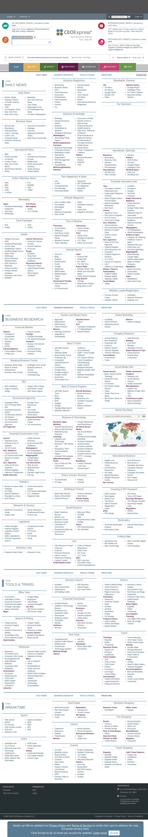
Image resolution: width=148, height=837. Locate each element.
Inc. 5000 (81, 261)
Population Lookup (12, 496)
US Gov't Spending (135, 249)
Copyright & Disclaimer (103, 816)
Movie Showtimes (84, 731)
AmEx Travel (110, 662)
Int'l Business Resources (110, 469)
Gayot (79, 736)
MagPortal (59, 269)
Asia (29, 154)
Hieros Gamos (61, 555)
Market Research (112, 475)
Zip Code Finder (84, 589)
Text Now (8, 211)
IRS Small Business (85, 527)
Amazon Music (133, 736)
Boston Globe (10, 97)
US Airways (109, 616)
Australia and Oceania (36, 157)
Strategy (58, 162)
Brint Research (111, 340)
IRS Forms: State (34, 611)
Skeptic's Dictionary (85, 752)
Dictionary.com (11, 676)
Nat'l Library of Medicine (11, 264)
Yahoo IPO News (134, 496)
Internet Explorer (84, 615)
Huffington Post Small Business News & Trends (36, 367)
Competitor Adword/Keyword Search (62, 362)
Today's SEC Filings (35, 386)
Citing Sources (133, 353)
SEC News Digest (34, 391)
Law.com (31, 131)
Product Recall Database (11, 272)
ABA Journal (32, 465)
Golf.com (8, 729)
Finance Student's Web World (84, 494)
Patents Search (111, 348)
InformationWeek (62, 191)
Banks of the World (63, 496)
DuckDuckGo (60, 261)
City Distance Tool (134, 589)
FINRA (130, 511)
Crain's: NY (9, 135)
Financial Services (85, 126)
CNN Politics (132, 160)
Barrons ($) (9, 126)
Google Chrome (84, 613)
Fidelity (80, 480)
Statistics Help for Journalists (134, 214)
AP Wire (108, 87)
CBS (7, 187)
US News (81, 97)
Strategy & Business (63, 133)
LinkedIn (130, 186)
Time (79, 92)
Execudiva (109, 67)
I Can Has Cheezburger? (83, 467)
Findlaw (30, 470)
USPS (30, 227)
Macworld (81, 181)
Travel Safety (110, 674)
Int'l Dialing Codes (62, 592)
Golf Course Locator (13, 727)
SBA (79, 517)
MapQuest (31, 599)
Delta (107, 604)
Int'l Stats (8, 491)
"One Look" (9, 678)
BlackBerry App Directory (61, 433)
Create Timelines (84, 463)
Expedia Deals (111, 762)
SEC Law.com (83, 560)
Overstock (131, 741)
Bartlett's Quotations (35, 635)
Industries (68, 67)
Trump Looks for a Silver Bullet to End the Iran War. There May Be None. (126, 31)
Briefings (58, 118)
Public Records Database (33, 669)
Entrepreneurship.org (63, 529)
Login (137, 17)
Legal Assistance (112, 681)
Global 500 (81, 259)
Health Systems (83, 128)
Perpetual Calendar (85, 238)
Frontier (108, 606)
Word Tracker (83, 377)
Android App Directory (64, 427)
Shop (128, 67)
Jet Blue (108, 609)
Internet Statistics (12, 493)
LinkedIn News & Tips (86, 454)
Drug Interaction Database (34, 259)
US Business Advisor (13, 415)
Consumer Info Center (14, 656)
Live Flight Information (136, 619)
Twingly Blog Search (63, 408)
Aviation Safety (111, 274)
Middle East (32, 161)
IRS (6, 407)
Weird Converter (134, 269)
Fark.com (131, 172)
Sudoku (80, 777)
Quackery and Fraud (13, 275)
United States (33, 171)
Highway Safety (111, 279)
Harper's (58, 209)
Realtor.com (60, 715)
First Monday (60, 188)
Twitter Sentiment (134, 384)
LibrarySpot (32, 681)
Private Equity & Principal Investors (85, 141)
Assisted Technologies (64, 456)
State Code (82, 550)
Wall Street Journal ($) (36, 138)
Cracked (58, 759)
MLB (29, 722)
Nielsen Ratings (133, 322)
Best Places (10, 498)
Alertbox (80, 641)
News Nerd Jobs (134, 281)
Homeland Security (13, 410)
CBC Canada (110, 174)
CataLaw (58, 548)
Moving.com (82, 710)
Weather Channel (62, 240)
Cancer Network (34, 246)
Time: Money (82, 95)
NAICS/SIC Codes (35, 389)
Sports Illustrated (34, 720)
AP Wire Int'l (110, 172)
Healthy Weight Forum (14, 251)
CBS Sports (9, 720)
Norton (80, 603)
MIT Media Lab (111, 543)
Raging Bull (109, 506)
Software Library (61, 618)
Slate (79, 207)
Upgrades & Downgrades (60, 335)
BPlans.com (60, 517)
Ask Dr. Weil (10, 246)
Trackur (130, 381)
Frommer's (109, 669)
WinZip (57, 623)
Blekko (57, 398)
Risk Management (62, 160)
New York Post (11, 112)
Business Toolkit (61, 522)
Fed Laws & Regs (112, 220)
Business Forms (61, 519)
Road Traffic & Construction (133, 656)
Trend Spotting (133, 546)
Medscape (9, 256)
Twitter (107, 284)
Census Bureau (111, 225)
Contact (123, 796)
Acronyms (9, 673)
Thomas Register (112, 350)
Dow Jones (9, 339)
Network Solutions (135, 297)
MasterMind (82, 767)
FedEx (7, 227)
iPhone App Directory (63, 429)
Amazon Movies (134, 733)
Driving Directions (134, 650)
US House (31, 531)
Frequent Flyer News (136, 597)
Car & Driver (10, 746)
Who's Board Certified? (32, 274)
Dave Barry (59, 762)
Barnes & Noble (111, 726)
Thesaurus (9, 685)
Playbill (58, 733)
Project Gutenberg (85, 750)
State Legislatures (12, 536)
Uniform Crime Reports (111, 236)
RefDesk (8, 663)
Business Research (63, 75)
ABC (7, 183)
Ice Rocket (109, 384)
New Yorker (59, 214)
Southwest (109, 611)
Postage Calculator (13, 607)
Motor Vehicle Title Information (12, 759)
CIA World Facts (11, 654)
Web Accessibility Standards (112, 204)
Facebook (131, 188)
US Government (61, 288)
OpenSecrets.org (134, 245)
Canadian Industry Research (135, 469)
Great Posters (133, 724)
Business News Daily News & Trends (13, 366)
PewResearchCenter (36, 512)
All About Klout (83, 444)
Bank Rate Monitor (62, 493)
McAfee (58, 628)
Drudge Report (133, 87)
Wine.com (131, 726)
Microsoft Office (83, 512)
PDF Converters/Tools (64, 468)
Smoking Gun (133, 174)
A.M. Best (131, 343)
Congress (109, 252)
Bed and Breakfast (135, 672)
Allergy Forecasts (12, 239)
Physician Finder (34, 266)
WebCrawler (60, 271)
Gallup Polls (10, 515)
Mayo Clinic (9, 253)
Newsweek (81, 90)
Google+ (131, 191)
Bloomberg (9, 128)
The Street (109, 501)
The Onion (81, 755)
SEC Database (11, 386)
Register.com (132, 300)
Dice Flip (81, 764)
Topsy (107, 391)
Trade (107, 360)
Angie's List (132, 388)
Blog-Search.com (84, 286)
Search (49, 67)
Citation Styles (33, 623)
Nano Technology (112, 546)
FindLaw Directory (62, 553)
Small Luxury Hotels (135, 679)
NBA (29, 725)
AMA (7, 241)
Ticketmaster (60, 736)
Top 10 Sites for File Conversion (63, 464)
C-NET (57, 183)
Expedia (130, 606)
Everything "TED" (62, 449)
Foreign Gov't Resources (33, 403)
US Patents (9, 417)
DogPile (58, 259)
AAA (106, 659)
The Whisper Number (136, 501)
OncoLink (31, 249)
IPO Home (131, 494)
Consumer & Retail (85, 118)
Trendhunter (32, 372)
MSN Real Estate (62, 707)
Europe (30, 159)
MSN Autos (32, 743)
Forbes (57, 102)
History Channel (61, 767)
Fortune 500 (82, 257)
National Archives (34, 656)
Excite (57, 264)
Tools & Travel (87, 75)
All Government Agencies (11, 423)
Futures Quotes (33, 332)
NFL (29, 727)
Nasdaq (8, 341)
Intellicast (58, 231)
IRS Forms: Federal (35, 609)
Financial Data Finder (14, 552)
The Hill (130, 162)
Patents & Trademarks (114, 267)
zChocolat (131, 728)
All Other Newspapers (36, 114)
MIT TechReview (84, 183)
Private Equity (83, 501)
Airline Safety (110, 621)
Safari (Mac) (82, 618)
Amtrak (130, 662)
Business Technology (63, 148)
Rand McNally (133, 254)
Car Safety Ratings (35, 756)
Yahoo (57, 276)
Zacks (107, 508)
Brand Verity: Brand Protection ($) (63, 356)
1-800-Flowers (111, 741)
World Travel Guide (135, 642)
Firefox (80, 610)
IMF (29, 407)
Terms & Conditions (135, 816)
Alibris (107, 733)
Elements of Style (34, 630)
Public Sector (82, 145)
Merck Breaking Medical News (11, 259)
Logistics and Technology (60, 440)
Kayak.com (109, 650)
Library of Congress (113, 262)
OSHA (7, 412)
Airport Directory (111, 589)
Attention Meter (61, 353)
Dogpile (58, 403)
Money (80, 87)
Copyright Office (11, 402)
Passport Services (112, 684)
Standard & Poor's (135, 348)
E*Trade (58, 482)
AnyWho (58, 584)
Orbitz (129, 609)
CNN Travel (109, 664)
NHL (29, 729)
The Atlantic (59, 205)
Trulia (57, 717)
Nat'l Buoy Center (62, 233)
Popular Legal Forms (36, 472)
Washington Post (34, 107)
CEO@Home (89, 67)
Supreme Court (111, 213)
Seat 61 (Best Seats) (136, 664)
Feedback (7, 790)
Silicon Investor (111, 503)
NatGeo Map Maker (135, 259)
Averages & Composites (10, 335)
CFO (57, 90)
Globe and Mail (11, 157)
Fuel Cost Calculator (135, 652)
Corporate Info (111, 343)
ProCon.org (32, 515)
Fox (29, 183)
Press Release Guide (13, 637)
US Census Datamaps (36, 491)
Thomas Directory (112, 353)
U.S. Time (81, 240)
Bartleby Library (61, 752)
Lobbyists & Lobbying (136, 237)
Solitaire (80, 774)
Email (29, 533)
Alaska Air (109, 599)
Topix (107, 97)
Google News (110, 92)
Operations (59, 155)
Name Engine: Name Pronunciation (113, 199)
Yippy (57, 279)
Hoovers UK (132, 480)
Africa (7, 171)
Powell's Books (111, 728)
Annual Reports (111, 338)
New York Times (11, 114)
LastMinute (109, 655)
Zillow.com (81, 717)
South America (33, 169)
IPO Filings (109, 513)
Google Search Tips (85, 269)
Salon (79, 202)
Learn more (100, 832)
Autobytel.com (10, 743)
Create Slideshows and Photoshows (85, 423)
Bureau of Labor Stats (14, 486)
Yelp (129, 396)
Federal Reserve (62, 498)
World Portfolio (83, 332)
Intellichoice (9, 753)
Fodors (107, 667)
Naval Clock (82, 235)
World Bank (32, 415)
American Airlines (112, 602)
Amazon (21, 37)
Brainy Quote (32, 637)
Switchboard (60, 589)
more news (112, 25)
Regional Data (33, 496)
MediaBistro (132, 279)
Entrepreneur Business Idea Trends (14, 371)
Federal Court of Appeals (11, 444)
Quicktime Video (61, 613)
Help (34, 790)
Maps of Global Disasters (133, 263)
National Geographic (63, 212)
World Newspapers (135, 232)
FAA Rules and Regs (136, 592)
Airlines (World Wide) (113, 584)
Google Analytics (62, 372)
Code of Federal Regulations (84, 546)
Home (16, 67)
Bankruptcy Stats (112, 529)
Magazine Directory (85, 212)
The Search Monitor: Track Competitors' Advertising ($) (85, 360)
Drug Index (32, 256)
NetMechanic (60, 644)
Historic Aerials (133, 274)
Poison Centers (11, 268)
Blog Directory (33, 467)
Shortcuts (24, 17)
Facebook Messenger (14, 206)
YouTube (131, 193)
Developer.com (111, 541)
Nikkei (7, 344)
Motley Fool (109, 499)
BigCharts (59, 319)
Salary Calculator (12, 609)
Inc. (56, 107)
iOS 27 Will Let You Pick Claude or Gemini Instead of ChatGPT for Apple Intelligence (125, 47)
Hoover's (108, 345)
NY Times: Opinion (135, 92)
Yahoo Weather (61, 243)
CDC (107, 264)
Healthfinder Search (13, 249)
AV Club (58, 750)
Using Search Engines (86, 276)
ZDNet (80, 191)
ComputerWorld (61, 186)
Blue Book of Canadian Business (135, 464)
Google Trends (61, 375)
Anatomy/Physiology (13, 244)
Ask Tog (80, 639)
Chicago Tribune (11, 100)
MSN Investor (110, 494)
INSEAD (58, 126)
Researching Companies (132, 356)
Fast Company (61, 100)
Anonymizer (10, 597)
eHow (29, 663)
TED (79, 165)
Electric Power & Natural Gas (84, 122)
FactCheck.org (133, 247)
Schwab (80, 482)
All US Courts (110, 218)
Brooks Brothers (134, 721)
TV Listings (82, 757)
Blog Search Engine (85, 283)
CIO (56, 181)
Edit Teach (109, 208)
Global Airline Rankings (132, 600)
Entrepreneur (60, 97)
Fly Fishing (9, 725)
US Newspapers (134, 230)
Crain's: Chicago (11, 133)
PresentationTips (12, 635)
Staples (130, 710)
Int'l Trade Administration (33, 411)
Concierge (109, 672)
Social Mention (83, 350)
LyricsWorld (59, 769)
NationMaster (10, 661)
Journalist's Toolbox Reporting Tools (113, 189)
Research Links (33, 552)
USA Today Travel (134, 640)
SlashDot (81, 188)
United (107, 614)
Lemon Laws (32, 758)
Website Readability (85, 375)
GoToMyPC (109, 710)
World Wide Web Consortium (84, 647)
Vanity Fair (81, 209)
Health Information (112, 679)
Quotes (10, 17)
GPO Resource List (113, 249)
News (32, 67)
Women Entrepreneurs (110, 163)
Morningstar (110, 496)
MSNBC (30, 185)
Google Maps (132, 257)
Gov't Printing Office (13, 405)
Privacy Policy (120, 816)
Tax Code (81, 553)
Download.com (61, 610)
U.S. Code (81, 555)
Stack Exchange (134, 403)
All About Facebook (85, 441)
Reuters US (109, 95)
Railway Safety (111, 276)
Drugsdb (31, 253)
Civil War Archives (62, 757)
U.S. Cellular (32, 211)
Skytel (30, 209)
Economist (59, 95)
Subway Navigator (35, 604)
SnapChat (9, 209)
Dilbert (57, 764)
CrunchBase (60, 367)
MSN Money (60, 324)
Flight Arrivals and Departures (112, 593)
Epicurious (59, 731)
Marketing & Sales (62, 152)
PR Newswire (110, 167)
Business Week (61, 87)
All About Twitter (84, 451)
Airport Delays (83, 228)
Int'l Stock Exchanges (36, 339)
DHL (6, 225)
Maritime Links (11, 732)
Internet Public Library (36, 651)
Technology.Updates (63, 649)
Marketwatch (60, 322)
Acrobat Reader (61, 603)
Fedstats (8, 489)
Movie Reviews (83, 728)
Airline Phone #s (111, 587)
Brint (57, 401)
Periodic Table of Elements (62, 778)
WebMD (8, 278)
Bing (56, 257)
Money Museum (61, 772)
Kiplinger (31, 128)
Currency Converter (13, 602)
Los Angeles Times (12, 109)
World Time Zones (84, 243)
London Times (10, 161)
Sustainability (60, 165)
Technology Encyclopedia (33, 684)
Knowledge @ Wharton (60, 129)
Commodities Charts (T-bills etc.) (13, 352)
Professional (110, 358)
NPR (57, 774)
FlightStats (131, 594)
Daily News (41, 75)
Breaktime (106, 75)
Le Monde (9, 159)
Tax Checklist (82, 529)
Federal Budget (11, 526)
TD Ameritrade (61, 480)
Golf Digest (59, 207)
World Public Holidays (36, 673)
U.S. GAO (109, 259)
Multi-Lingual (10, 681)
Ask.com (58, 254)
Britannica (9, 651)
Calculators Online (12, 599)
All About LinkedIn (84, 446)
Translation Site (11, 666)
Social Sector (82, 148)
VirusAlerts (81, 628)
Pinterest (131, 196)
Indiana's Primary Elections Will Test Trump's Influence (30, 30)
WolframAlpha (60, 274)
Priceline (108, 652)
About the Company (10, 793)
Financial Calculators (13, 604)
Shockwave (59, 615)
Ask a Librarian (33, 661)
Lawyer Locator (61, 560)
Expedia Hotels (111, 759)
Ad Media (109, 319)
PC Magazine (83, 186)
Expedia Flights (111, 757)
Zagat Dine (82, 738)
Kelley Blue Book (12, 756)
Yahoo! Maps (32, 460)
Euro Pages (132, 477)
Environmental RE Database (135, 219)
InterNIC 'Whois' (111, 300)
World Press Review (13, 169)
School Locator (83, 712)
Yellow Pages (83, 587)
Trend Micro (82, 606)
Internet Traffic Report (64, 641)
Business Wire (111, 160)
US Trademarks (11, 419)
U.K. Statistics (33, 493)
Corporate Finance (62, 150)
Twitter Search (83, 365)
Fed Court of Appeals (113, 215)
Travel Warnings (134, 637)
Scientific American (85, 205)
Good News (132, 271)
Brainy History (60, 755)
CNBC (30, 190)
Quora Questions (134, 401)
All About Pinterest (85, 449)
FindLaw (58, 550)
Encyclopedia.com (12, 659)
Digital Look (109, 460)
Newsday (31, 97)
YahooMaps (32, 602)
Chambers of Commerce (60, 525)
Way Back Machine (85, 759)
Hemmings (9, 751)
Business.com (83, 398)
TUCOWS (59, 620)
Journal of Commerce (36, 126)
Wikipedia (29, 37)
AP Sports (109, 90)
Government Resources (60, 533)
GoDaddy (131, 295)
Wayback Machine (85, 367)
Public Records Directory (133, 204)
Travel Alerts (82, 231)
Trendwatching (33, 375)
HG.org (30, 475)
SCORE (80, 515)
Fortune (58, 104)
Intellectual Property (63, 558)
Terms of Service (82, 825)
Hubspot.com (132, 376)
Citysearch (59, 728)
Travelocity (131, 611)
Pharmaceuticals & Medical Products (85, 136)
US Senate (32, 536)
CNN (7, 107)
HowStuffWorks (33, 666)
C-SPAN (8, 192)
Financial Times (11, 138)
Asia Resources (133, 460)
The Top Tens (83, 264)
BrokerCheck (132, 513)
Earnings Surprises (63, 332)
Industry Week (83, 85)
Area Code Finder (62, 587)
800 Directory (82, 584)
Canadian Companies (86, 327)
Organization (60, 157)
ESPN (7, 722)
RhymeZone (10, 683)
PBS (29, 187)
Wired (79, 100)
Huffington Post (133, 90)
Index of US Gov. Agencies (112, 243)
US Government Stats (114, 228)
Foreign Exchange (35, 336)
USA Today (32, 105)
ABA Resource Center (64, 545)
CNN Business (11, 131)
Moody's (130, 345)
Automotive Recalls (35, 753)
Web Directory (133, 338)
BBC (7, 154)
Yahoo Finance (61, 327)
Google (14, 37)
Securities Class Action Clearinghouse (86, 564)
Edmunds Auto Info (13, 748)
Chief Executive (61, 92)
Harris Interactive (34, 510)
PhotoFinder (60, 646)
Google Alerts (60, 370)
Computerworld (61, 639)
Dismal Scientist (34, 349)
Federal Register (112, 247)
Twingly (80, 281)
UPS (29, 225)
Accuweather (60, 228)
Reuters (130, 155)
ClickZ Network (111, 322)
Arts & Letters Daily (63, 202)
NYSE (7, 346)
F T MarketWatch (84, 329)
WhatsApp (9, 214)
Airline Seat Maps (112, 623)
